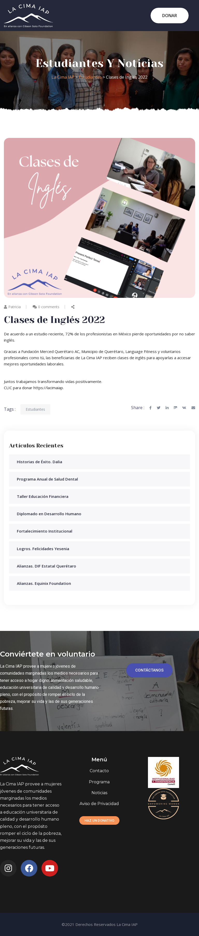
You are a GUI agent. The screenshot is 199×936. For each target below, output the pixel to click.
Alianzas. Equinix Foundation (44, 583)
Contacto (99, 770)
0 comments (48, 306)
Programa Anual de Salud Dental (47, 479)
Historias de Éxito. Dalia (39, 461)
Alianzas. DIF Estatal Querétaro (46, 566)
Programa (99, 781)
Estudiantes (35, 409)
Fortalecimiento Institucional (44, 531)
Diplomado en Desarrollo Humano (49, 513)
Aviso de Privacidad (99, 803)
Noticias (99, 792)
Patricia (12, 306)
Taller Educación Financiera (42, 496)
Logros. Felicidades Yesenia (43, 548)
